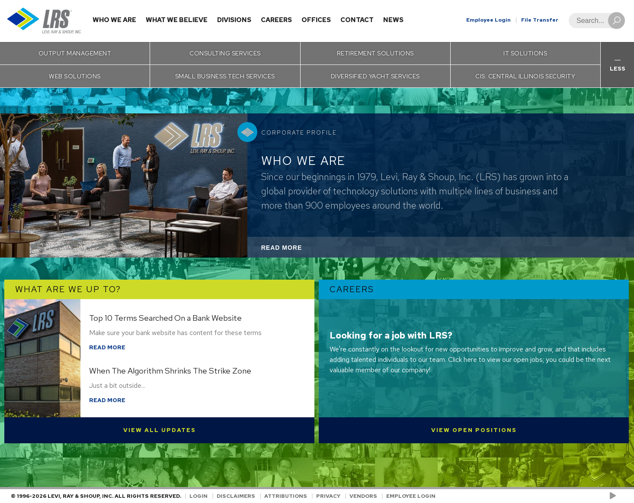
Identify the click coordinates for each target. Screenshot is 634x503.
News (393, 20)
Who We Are (114, 20)
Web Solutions (75, 76)
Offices (316, 20)
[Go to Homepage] (44, 21)
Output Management (75, 53)
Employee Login (488, 19)
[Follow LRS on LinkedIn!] (621, 496)
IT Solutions (525, 53)
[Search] (594, 20)
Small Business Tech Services (225, 76)
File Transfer (539, 19)
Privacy (328, 496)
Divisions (234, 20)
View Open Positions (474, 430)
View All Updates (159, 430)
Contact (357, 20)
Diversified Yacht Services (375, 76)
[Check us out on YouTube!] (614, 496)
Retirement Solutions (375, 53)
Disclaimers (236, 496)
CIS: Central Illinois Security (525, 76)
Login (198, 496)
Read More (293, 250)
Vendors (363, 496)
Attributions (285, 496)
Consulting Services (225, 53)
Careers (276, 20)
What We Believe (177, 20)
